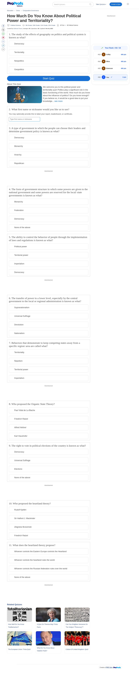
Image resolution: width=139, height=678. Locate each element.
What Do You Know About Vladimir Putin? (45, 649)
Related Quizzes (14, 604)
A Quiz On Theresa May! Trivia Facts (47, 625)
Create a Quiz (115, 4)
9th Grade (29, 25)
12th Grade (51, 25)
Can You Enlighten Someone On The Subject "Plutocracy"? (77, 625)
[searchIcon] (90, 4)
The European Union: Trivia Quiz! (19, 649)
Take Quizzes (101, 4)
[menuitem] (101, 4)
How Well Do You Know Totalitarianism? (16, 625)
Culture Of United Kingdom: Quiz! (77, 649)
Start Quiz (48, 78)
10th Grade (36, 25)
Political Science (16, 25)
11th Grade (43, 25)
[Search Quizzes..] (72, 4)
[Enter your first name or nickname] (24, 119)
